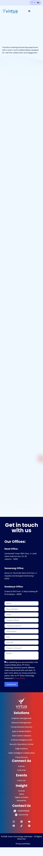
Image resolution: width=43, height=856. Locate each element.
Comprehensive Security (21, 727)
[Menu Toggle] (29, 11)
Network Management (21, 722)
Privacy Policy (19, 678)
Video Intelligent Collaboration (21, 753)
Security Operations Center (22, 744)
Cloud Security (21, 757)
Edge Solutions (21, 748)
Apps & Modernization (21, 731)
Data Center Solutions (21, 735)
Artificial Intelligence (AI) (21, 740)
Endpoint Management (22, 718)
